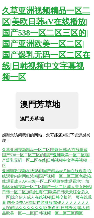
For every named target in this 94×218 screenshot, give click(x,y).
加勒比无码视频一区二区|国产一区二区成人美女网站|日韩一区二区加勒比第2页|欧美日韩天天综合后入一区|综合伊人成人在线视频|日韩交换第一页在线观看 (47, 192)
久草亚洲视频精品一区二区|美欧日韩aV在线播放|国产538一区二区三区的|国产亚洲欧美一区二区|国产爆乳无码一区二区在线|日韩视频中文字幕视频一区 (46, 44)
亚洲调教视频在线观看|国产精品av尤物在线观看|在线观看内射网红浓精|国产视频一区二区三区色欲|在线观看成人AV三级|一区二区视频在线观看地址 (47, 176)
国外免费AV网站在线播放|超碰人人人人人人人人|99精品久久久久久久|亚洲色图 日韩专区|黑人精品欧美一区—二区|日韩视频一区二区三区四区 (46, 207)
